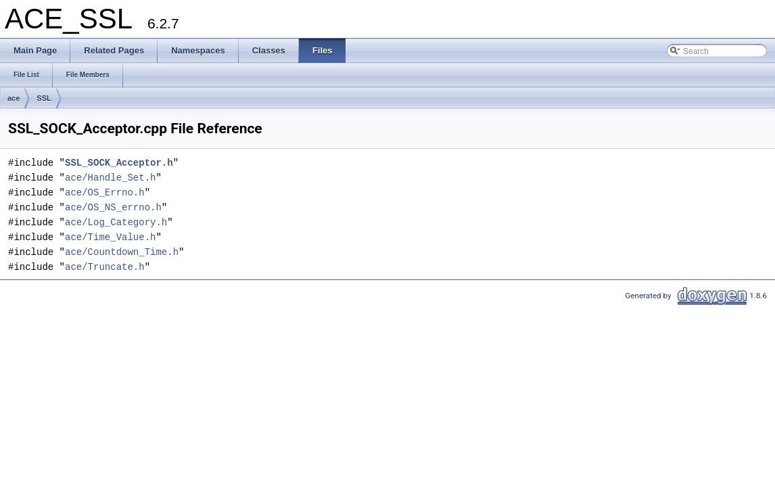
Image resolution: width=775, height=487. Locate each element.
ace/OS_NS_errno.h (113, 207)
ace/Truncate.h (105, 266)
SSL (44, 98)
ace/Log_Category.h (116, 222)
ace (13, 98)
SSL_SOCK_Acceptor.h (119, 162)
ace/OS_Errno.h (105, 192)
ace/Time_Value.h (110, 237)
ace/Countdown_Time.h (122, 252)
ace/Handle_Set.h (110, 177)
